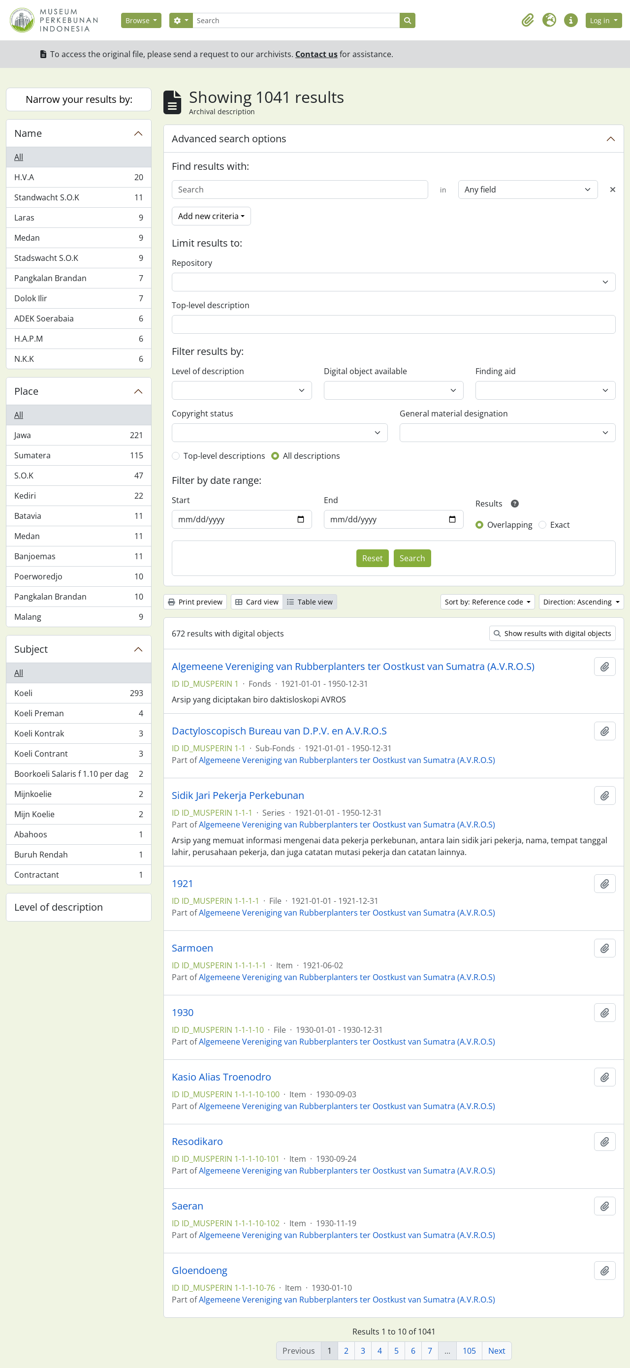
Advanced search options (229, 138)
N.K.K (78, 361)
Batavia (78, 518)
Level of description (58, 907)
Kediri (78, 498)
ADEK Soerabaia (78, 321)
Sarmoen (192, 948)
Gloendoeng (199, 1270)
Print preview (195, 601)
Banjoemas (78, 558)
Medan (78, 240)
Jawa (78, 437)
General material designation (454, 413)
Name (28, 133)
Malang (78, 619)
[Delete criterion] (613, 189)
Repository (192, 262)
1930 (182, 1012)
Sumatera (78, 457)
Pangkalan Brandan (78, 280)
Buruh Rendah (78, 857)
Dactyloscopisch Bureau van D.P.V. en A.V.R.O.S (279, 731)
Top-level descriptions (224, 455)
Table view (310, 601)
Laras (78, 220)
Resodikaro (197, 1141)
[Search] (296, 20)
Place (26, 391)
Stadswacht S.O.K (78, 260)
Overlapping (510, 524)
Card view (257, 601)
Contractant (78, 877)
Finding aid (495, 371)
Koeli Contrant (78, 756)
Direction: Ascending (578, 601)
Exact (560, 524)
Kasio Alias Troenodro (221, 1077)
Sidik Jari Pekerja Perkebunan (238, 795)
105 (469, 1350)
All (18, 157)
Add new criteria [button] (208, 216)
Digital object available (365, 371)
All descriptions (311, 455)
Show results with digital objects (552, 633)
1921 (182, 884)
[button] (527, 20)
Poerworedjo (78, 579)
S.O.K (78, 478)
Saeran (187, 1206)
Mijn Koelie (78, 816)
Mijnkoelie (78, 796)
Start (181, 500)
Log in (601, 20)
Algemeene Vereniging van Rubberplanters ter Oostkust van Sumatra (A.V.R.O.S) (353, 666)
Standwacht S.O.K (78, 199)
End (331, 500)
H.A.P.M (78, 341)
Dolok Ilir (78, 300)
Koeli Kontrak (78, 736)
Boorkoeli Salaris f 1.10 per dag (78, 776)
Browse (139, 20)
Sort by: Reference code (485, 601)
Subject (31, 649)
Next (496, 1350)
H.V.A (78, 179)
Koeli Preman (78, 715)
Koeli (78, 695)
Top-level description (211, 305)
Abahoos (78, 836)
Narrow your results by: (79, 99)
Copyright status (202, 413)
